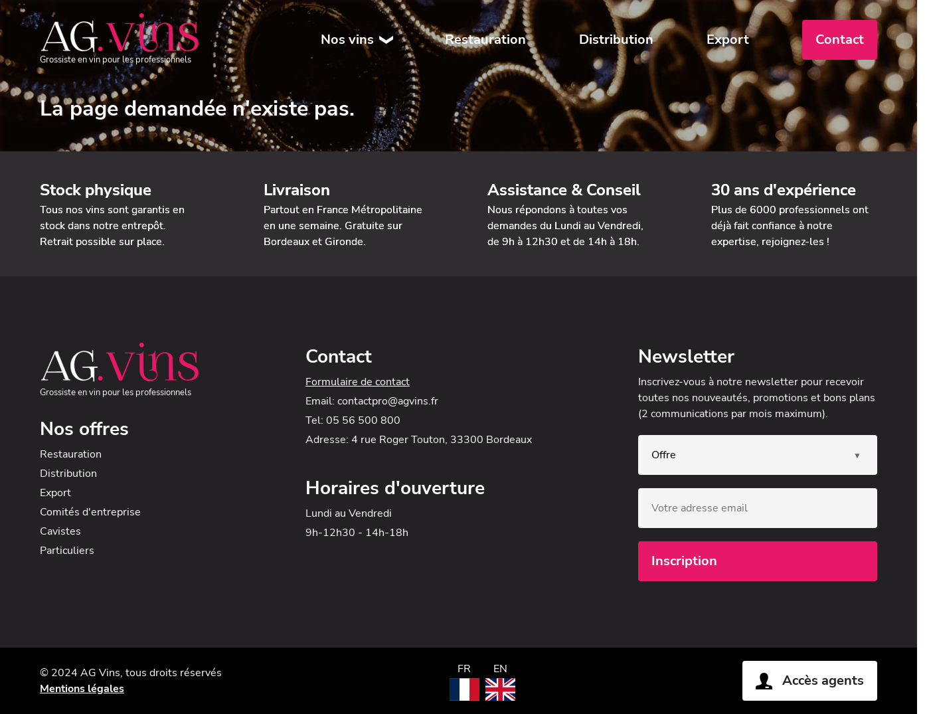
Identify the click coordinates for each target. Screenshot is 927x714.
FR (464, 669)
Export (728, 39)
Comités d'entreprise (90, 512)
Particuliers (67, 550)
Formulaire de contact (357, 382)
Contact (839, 39)
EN (500, 669)
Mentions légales (82, 688)
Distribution (616, 39)
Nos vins (347, 39)
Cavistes (60, 531)
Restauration (485, 39)
